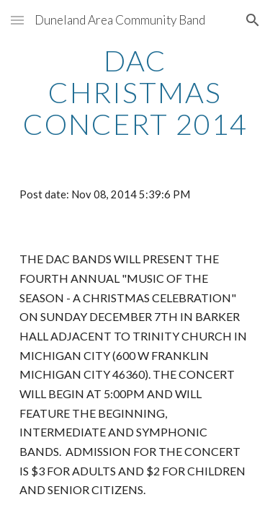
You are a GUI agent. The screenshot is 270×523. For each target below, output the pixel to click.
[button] (17, 20)
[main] (135, 92)
